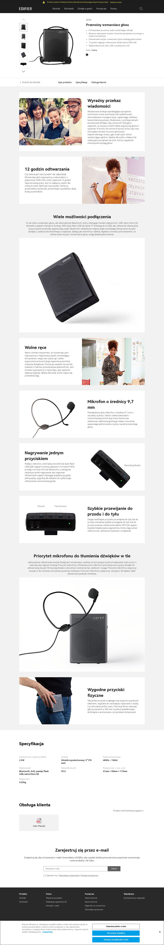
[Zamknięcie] (160, 932)
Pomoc (113, 8)
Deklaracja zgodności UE (56, 902)
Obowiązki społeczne (94, 910)
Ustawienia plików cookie (116, 926)
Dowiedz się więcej (116, 2)
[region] (82, 933)
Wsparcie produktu (54, 898)
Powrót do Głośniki (31, 82)
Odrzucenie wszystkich (116, 933)
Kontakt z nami (52, 906)
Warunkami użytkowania (69, 875)
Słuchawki (23, 902)
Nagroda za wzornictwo (95, 906)
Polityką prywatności (89, 875)
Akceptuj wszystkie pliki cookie (116, 940)
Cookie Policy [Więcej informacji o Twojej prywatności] (47, 932)
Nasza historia (91, 898)
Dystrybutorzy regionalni (134, 898)
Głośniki (22, 898)
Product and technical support (127, 811)
